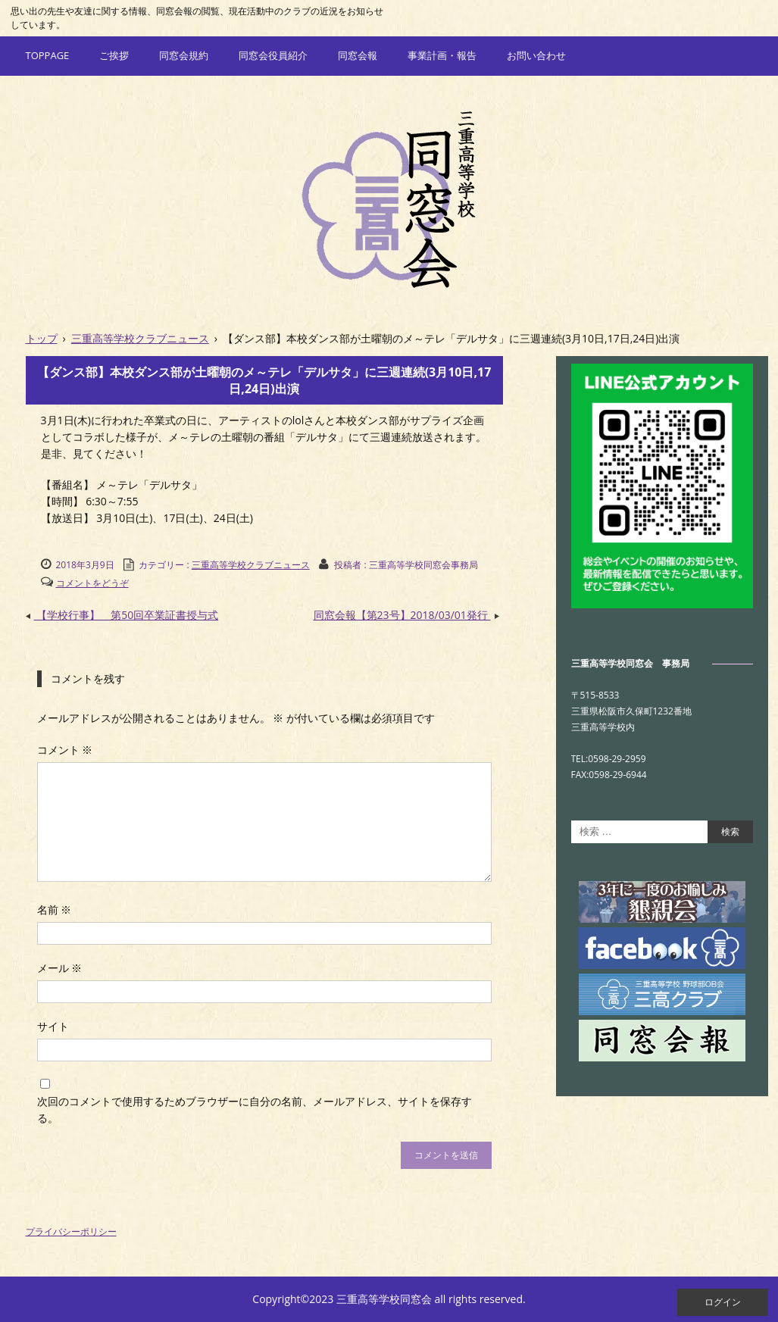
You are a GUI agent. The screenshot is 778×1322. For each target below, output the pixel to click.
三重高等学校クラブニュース (251, 564)
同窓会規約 (183, 55)
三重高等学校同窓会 (389, 198)
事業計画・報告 (442, 55)
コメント (65, 749)
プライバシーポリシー (71, 1231)
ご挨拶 (114, 55)
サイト (53, 1026)
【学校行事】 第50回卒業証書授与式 (122, 615)
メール (60, 968)
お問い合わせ (536, 55)
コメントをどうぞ (92, 583)
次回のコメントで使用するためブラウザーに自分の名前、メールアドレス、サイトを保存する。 (254, 1109)
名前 (54, 909)
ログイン (723, 1301)
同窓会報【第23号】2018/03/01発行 (408, 615)
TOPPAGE (48, 55)
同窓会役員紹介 (273, 55)
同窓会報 (357, 55)
